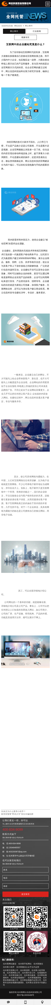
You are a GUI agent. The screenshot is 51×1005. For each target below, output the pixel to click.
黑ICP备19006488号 (25, 995)
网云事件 (29, 26)
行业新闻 (37, 31)
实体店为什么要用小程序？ (13, 811)
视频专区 (25, 37)
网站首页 (18, 26)
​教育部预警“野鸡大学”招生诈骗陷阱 (17, 814)
